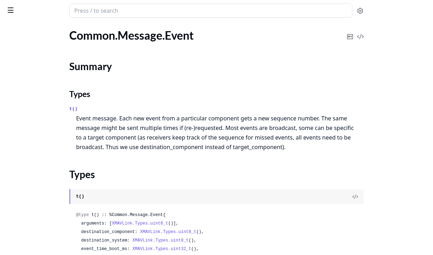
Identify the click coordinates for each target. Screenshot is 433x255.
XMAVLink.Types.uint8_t (199, 223)
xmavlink (19, 7)
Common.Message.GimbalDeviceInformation (50, 155)
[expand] (99, 36)
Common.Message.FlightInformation (50, 116)
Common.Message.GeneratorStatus (49, 135)
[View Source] (403, 196)
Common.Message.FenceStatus (43, 97)
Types (19, 75)
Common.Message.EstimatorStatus (48, 44)
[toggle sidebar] (97, 10)
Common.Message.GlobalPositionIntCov (50, 231)
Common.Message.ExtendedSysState (50, 88)
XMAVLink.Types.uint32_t (220, 248)
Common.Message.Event (35, 54)
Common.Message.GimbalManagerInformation (50, 174)
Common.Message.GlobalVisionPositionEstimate (50, 241)
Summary (24, 66)
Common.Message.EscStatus (40, 35)
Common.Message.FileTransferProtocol (50, 107)
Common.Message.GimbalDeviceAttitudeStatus (50, 145)
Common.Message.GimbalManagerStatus (50, 212)
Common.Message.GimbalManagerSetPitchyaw (50, 202)
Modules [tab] (43, 29)
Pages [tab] (13, 29)
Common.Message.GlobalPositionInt (50, 222)
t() (132, 109)
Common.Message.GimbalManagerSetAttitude (50, 183)
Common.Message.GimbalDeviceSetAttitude (50, 164)
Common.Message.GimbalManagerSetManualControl (50, 193)
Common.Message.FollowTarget (44, 126)
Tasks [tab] (78, 29)
